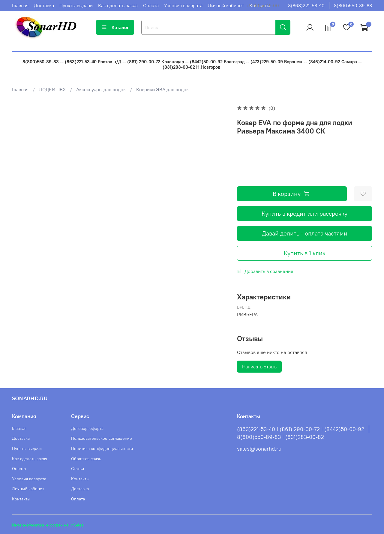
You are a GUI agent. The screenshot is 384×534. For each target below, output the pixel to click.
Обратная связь (86, 458)
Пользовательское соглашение (101, 438)
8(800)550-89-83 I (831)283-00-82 (280, 437)
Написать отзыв (259, 367)
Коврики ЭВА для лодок (162, 89)
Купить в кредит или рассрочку (304, 213)
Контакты (21, 499)
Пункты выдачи (76, 5)
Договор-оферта (87, 428)
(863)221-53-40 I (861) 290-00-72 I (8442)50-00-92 (300, 429)
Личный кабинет (226, 5)
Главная (20, 5)
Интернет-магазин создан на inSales (48, 525)
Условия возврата (183, 5)
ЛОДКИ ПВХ (52, 89)
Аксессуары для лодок (101, 89)
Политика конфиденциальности (102, 448)
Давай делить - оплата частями (304, 233)
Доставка (44, 5)
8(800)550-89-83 (353, 5)
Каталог (115, 27)
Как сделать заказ (118, 5)
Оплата (151, 5)
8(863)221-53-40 (306, 5)
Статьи (77, 468)
